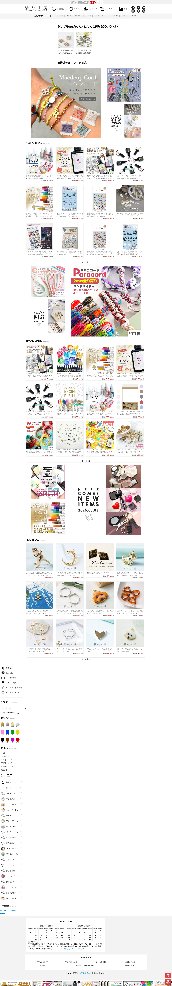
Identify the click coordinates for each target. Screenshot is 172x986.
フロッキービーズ (106, 15)
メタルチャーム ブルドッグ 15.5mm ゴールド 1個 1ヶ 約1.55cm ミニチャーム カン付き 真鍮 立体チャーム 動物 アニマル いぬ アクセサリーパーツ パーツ (130, 574)
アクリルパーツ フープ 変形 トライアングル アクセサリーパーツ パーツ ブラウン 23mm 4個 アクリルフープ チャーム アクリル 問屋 (130, 612)
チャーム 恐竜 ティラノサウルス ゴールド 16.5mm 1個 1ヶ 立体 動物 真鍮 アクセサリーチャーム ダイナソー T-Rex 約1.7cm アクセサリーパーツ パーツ (39, 574)
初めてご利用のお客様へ (86, 965)
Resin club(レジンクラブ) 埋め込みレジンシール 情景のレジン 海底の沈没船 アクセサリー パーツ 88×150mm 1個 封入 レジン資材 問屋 (130, 253)
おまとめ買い (9, 871)
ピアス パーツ (69, 15)
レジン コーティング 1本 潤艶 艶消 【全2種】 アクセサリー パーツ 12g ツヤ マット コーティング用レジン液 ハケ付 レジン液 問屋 (130, 177)
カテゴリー (106, 8)
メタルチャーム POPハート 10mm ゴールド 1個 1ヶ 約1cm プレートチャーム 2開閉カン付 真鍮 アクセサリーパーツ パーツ (100, 650)
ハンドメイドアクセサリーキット (9, 898)
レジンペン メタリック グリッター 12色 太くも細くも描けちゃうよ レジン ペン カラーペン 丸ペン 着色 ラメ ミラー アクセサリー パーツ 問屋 (39, 215)
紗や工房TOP (130, 965)
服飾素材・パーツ (9, 854)
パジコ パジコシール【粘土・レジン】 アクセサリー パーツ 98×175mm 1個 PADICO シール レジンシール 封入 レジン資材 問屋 (39, 253)
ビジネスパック (9, 838)
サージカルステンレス (61, 15)
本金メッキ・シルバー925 (9, 860)
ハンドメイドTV (10, 693)
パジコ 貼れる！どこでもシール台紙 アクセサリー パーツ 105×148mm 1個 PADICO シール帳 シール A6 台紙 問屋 (69, 253)
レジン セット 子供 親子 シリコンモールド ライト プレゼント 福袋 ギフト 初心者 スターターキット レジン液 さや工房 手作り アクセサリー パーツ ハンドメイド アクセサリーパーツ (99, 452)
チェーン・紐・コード (9, 887)
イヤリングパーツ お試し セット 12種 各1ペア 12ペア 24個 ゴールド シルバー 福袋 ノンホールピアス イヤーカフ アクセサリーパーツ (130, 451)
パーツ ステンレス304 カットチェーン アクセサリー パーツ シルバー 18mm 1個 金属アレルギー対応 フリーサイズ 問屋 (69, 650)
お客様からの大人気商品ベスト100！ (9, 882)
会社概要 (41, 965)
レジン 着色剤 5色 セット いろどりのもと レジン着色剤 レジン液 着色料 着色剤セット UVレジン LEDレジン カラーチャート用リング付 (39, 177)
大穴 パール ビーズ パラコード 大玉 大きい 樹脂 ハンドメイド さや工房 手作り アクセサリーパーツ (130, 215)
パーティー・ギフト (9, 832)
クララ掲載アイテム (9, 893)
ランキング (90, 8)
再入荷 (73, 8)
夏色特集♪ (7, 843)
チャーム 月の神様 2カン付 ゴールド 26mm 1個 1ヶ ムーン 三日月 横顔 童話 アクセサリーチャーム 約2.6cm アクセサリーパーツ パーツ (69, 574)
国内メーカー (9, 793)
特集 (122, 8)
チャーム (7, 816)
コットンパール (97, 15)
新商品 (6, 782)
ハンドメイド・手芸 (9, 810)
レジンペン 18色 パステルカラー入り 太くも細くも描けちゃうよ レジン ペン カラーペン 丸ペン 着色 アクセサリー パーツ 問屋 (69, 413)
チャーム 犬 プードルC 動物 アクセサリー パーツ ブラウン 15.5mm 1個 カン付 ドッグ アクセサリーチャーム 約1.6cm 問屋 (100, 612)
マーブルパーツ (124, 15)
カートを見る (168, 981)
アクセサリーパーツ (9, 821)
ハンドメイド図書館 (11, 688)
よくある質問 (101, 962)
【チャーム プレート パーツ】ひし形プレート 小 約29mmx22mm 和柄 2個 (100, 573)
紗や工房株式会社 (84, 973)
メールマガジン (9, 678)
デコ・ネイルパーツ (9, 876)
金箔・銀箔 (133, 15)
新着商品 (57, 8)
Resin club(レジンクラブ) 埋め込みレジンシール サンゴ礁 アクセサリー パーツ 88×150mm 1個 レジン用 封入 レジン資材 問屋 (100, 253)
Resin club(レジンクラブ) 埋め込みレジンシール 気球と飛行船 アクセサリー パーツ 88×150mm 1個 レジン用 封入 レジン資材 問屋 (100, 215)
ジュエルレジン (88, 15)
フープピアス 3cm (115, 15)
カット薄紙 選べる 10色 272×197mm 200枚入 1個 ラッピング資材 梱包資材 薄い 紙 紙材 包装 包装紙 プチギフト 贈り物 (130, 413)
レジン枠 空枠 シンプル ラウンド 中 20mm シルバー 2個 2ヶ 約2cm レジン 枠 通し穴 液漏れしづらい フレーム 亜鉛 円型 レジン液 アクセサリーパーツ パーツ (69, 612)
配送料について (71, 962)
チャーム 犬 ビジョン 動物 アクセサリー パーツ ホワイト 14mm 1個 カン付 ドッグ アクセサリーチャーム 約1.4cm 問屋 (130, 650)
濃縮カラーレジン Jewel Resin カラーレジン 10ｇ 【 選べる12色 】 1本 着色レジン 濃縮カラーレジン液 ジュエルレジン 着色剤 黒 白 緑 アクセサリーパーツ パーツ (69, 376)
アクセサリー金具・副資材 (9, 804)
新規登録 (7, 673)
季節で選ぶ (8, 799)
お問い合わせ (130, 962)
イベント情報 (9, 683)
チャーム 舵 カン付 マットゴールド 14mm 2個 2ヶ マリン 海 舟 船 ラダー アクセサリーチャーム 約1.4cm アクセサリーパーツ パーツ (39, 612)
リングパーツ (78, 15)
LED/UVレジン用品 (9, 849)
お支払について (41, 962)
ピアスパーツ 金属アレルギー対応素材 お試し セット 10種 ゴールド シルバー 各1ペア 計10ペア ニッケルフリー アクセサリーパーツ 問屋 (69, 451)
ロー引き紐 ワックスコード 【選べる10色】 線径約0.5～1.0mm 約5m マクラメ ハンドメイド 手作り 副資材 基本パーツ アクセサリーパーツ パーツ (39, 452)
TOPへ (168, 975)
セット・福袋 (9, 827)
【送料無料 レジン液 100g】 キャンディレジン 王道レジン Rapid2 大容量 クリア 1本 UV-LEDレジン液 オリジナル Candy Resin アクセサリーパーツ (99, 178)
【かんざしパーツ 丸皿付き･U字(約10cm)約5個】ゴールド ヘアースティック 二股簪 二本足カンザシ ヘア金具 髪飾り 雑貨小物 (39, 650)
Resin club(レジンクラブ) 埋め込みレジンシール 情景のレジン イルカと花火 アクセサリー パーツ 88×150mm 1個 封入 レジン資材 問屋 (69, 215)
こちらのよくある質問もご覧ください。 (73, 949)
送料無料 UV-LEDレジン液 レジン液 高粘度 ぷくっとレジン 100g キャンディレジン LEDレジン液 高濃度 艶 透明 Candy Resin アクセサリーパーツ (69, 177)
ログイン (7, 668)
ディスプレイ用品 (9, 865)
